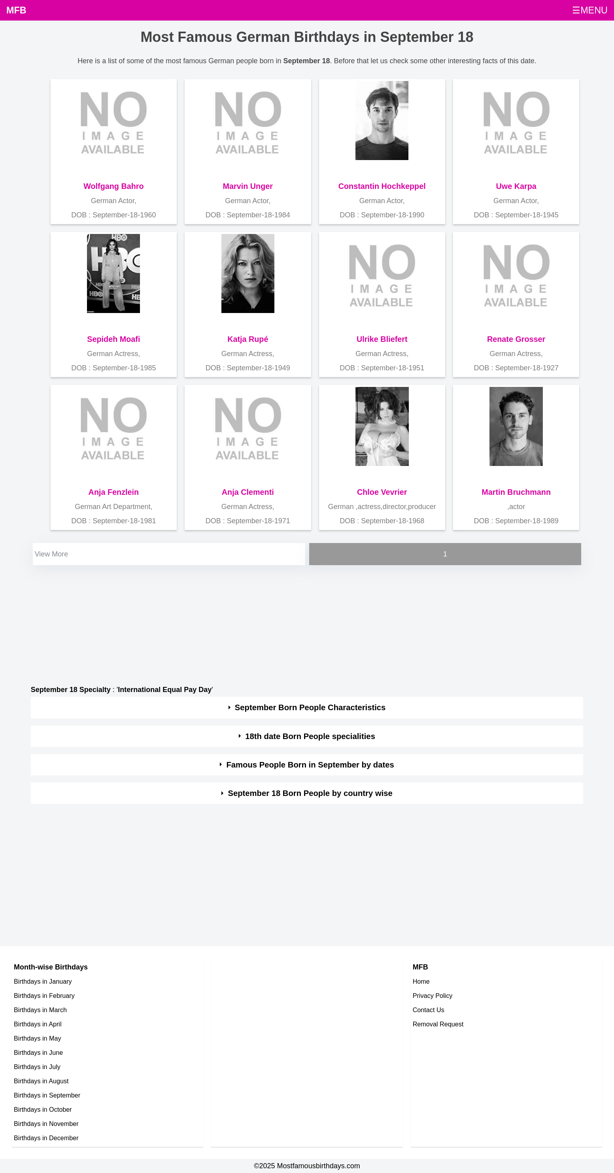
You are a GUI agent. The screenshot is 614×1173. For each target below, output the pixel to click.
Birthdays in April (38, 1024)
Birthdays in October (43, 1109)
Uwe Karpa (516, 186)
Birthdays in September (47, 1095)
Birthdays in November (46, 1123)
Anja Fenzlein (114, 492)
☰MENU (590, 10)
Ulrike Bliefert (382, 339)
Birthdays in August (41, 1080)
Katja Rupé (247, 339)
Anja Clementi (248, 492)
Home (421, 981)
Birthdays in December (46, 1137)
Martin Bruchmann (516, 492)
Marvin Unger (248, 186)
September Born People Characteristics (310, 707)
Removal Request (438, 1024)
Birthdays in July (37, 1066)
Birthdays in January (43, 981)
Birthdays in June (38, 1052)
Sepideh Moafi (113, 339)
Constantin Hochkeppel (382, 186)
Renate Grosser (516, 339)
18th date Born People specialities (310, 736)
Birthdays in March (40, 1009)
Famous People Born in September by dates (310, 764)
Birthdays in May (37, 1038)
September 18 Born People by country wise (310, 793)
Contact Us (428, 1009)
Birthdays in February (44, 995)
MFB (16, 10)
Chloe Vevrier (382, 492)
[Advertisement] (268, 622)
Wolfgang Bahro (113, 186)
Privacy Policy (433, 995)
